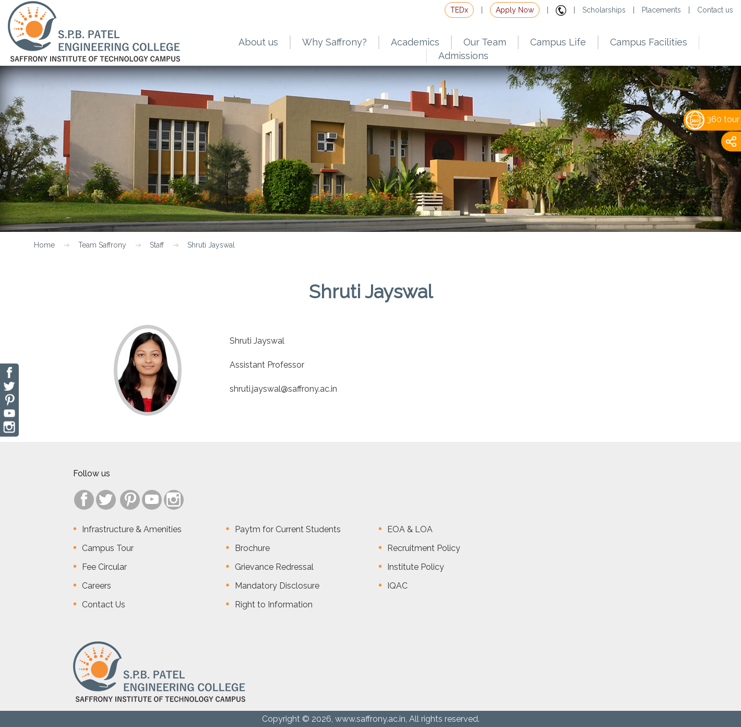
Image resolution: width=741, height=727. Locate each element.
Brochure (252, 548)
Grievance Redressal (274, 567)
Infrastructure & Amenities (132, 529)
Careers (96, 586)
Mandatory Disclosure (277, 586)
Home (44, 245)
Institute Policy (415, 567)
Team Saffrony (102, 245)
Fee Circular (104, 567)
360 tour (712, 119)
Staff (157, 245)
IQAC (397, 586)
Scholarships (604, 10)
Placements (661, 10)
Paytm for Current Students (288, 529)
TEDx (459, 10)
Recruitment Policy (423, 548)
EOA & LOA (410, 529)
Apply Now (515, 10)
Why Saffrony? (334, 42)
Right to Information (274, 604)
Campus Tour (108, 548)
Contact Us (103, 604)
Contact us (715, 10)
